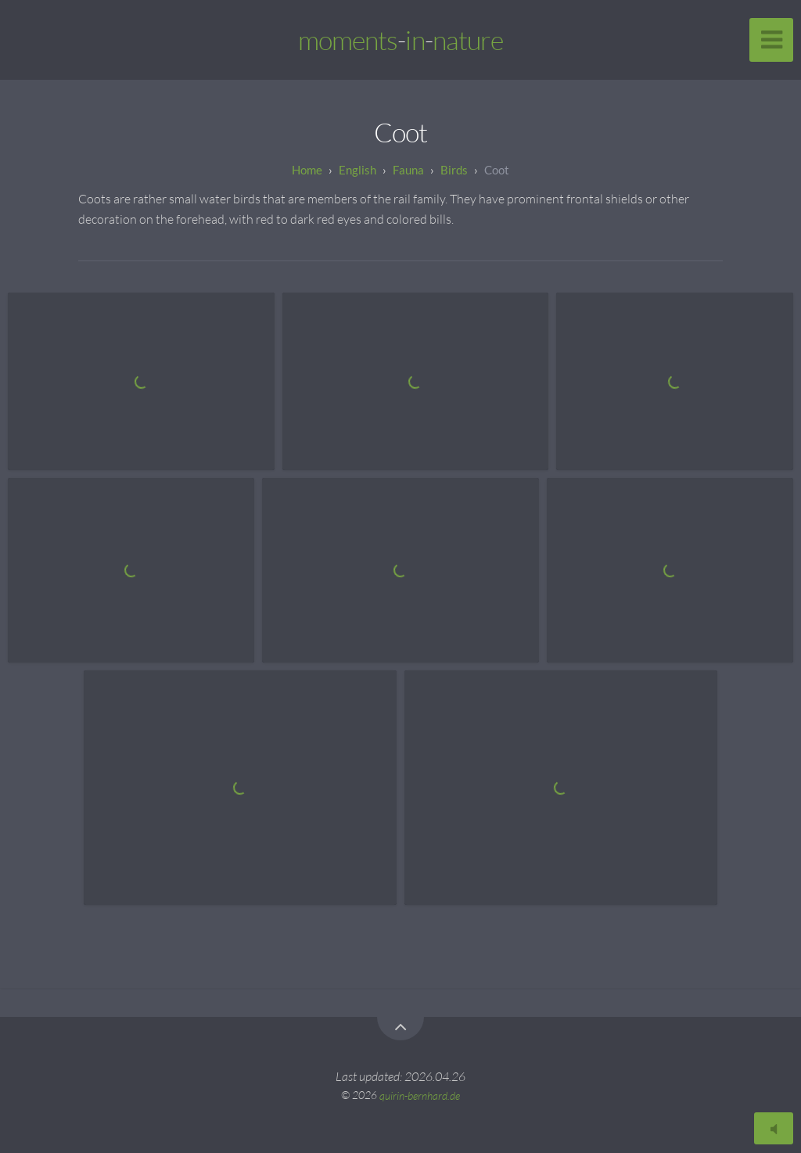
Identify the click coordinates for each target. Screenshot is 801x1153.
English (357, 170)
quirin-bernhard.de (419, 1094)
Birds (454, 170)
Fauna (408, 170)
